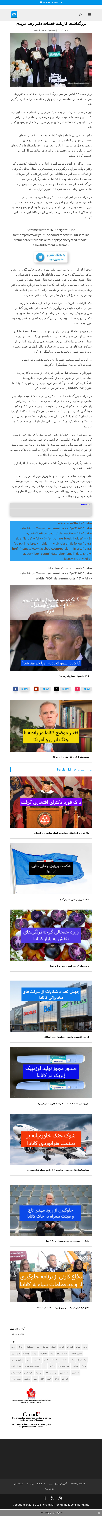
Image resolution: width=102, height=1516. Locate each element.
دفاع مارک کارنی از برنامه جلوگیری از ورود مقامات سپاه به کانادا (63, 1307)
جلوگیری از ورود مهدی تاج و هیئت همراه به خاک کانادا (67, 1241)
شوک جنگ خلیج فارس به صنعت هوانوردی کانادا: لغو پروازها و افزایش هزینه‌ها (58, 1170)
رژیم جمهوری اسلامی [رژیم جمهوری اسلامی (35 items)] (32, 1366)
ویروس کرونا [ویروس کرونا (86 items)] (16, 1379)
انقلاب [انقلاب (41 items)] (78, 1347)
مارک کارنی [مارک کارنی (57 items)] (28, 1372)
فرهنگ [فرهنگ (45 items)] (83, 1366)
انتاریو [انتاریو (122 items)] (61, 1347)
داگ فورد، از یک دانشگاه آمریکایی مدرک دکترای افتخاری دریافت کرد (61, 833)
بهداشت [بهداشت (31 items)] (26, 1353)
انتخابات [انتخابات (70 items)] (70, 1347)
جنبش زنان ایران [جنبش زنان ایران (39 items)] (17, 1359)
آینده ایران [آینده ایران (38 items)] (29, 1347)
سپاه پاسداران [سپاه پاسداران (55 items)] (63, 1366)
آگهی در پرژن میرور (58, 1483)
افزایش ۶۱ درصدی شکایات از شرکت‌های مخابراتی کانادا (66, 1037)
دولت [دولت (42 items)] (72, 1359)
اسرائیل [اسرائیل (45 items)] (45, 1347)
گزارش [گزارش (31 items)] (65, 1379)
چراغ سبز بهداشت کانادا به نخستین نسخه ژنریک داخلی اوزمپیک (63, 1103)
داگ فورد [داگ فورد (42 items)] (64, 1359)
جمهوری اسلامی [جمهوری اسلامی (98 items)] (76, 1353)
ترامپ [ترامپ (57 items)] (34, 1353)
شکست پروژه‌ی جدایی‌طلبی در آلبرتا (74, 899)
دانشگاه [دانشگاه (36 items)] (54, 1359)
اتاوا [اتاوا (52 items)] (38, 1347)
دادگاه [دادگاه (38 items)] (46, 1359)
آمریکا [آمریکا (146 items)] (20, 1347)
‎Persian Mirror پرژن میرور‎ (74, 769)
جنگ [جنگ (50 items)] (28, 1359)
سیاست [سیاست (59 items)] (75, 1366)
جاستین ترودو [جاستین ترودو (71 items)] (62, 1353)
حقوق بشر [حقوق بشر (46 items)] (37, 1359)
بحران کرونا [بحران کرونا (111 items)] (15, 1353)
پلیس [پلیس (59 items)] (35, 1379)
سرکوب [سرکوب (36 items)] (52, 1366)
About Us (49, 1489)
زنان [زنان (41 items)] (44, 1366)
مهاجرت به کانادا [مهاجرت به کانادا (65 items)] (51, 1372)
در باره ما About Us (36, 1483)
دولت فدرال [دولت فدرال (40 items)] (81, 1359)
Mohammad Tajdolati (46, 30)
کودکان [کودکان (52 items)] (56, 1379)
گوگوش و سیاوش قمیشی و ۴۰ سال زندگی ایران (51, 602)
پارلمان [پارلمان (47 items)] (27, 1379)
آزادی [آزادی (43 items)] (13, 1347)
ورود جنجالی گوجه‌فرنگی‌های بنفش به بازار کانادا (69, 966)
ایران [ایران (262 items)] (85, 1347)
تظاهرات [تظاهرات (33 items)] (43, 1353)
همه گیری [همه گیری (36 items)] (75, 1372)
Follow (24, 688)
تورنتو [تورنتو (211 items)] (52, 1353)
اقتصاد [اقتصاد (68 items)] (53, 1347)
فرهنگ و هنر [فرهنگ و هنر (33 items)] (16, 1372)
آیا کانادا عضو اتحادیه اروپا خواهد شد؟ (74, 676)
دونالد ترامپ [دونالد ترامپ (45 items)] (16, 1366)
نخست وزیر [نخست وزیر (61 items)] (64, 1372)
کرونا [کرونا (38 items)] (49, 1379)
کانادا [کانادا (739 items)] (42, 1379)
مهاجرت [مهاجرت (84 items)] (39, 1372)
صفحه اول (18, 1483)
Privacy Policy (78, 1483)
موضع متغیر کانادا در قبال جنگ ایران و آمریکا (71, 757)
